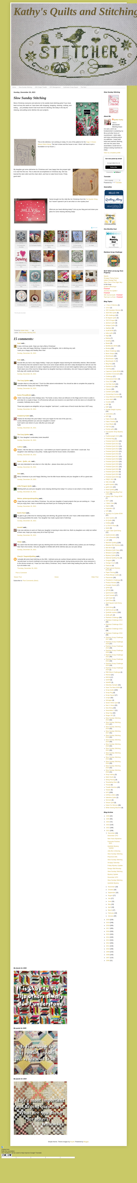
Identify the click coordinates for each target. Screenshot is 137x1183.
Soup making (110, 774)
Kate (19, 360)
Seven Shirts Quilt (112, 703)
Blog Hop (109, 364)
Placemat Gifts (112, 857)
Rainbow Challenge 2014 (114, 624)
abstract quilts (110, 323)
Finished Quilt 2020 (112, 464)
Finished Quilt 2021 (112, 466)
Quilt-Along (109, 607)
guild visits (109, 487)
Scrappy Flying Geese (111, 278)
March (110, 910)
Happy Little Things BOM (114, 496)
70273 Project (110, 320)
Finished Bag (110, 438)
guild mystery (110, 484)
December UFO (113, 835)
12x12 (108, 307)
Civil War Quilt (110, 384)
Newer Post (18, 577)
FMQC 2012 (110, 479)
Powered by (113, 172)
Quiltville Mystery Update (113, 847)
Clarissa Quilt (110, 386)
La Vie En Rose (111, 525)
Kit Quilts (109, 520)
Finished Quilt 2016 (112, 454)
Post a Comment (21, 573)
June (110, 901)
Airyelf (72, 1142)
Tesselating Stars (111, 782)
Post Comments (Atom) (30, 580)
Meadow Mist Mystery (113, 545)
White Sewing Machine (113, 807)
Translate (117, 182)
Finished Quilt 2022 (112, 469)
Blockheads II (110, 358)
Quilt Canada (110, 595)
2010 (108, 949)
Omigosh (109, 560)
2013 (108, 940)
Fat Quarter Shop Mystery (114, 432)
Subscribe (113, 167)
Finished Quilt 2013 (112, 444)
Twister (108, 790)
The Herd (83, 87)
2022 (108, 827)
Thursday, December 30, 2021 (27, 568)
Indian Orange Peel (110, 280)
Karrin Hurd (21, 513)
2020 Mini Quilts (111, 313)
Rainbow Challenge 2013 (114, 620)
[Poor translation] (9, 1155)
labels (108, 528)
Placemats (109, 577)
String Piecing (110, 780)
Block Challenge (111, 351)
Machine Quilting (111, 542)
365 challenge (110, 315)
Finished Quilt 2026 (112, 477)
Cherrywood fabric (112, 379)
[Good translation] (4, 1155)
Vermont (108, 800)
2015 (108, 934)
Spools (106, 276)
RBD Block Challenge (113, 672)
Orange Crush (110, 563)
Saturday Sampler (112, 685)
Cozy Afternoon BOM (113, 397)
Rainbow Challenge (112, 617)
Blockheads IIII (110, 361)
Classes (108, 389)
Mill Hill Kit (109, 548)
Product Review (111, 582)
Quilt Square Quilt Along (114, 603)
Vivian (19, 542)
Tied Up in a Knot (109, 297)
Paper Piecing (110, 572)
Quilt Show (109, 600)
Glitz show (109, 482)
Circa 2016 (109, 381)
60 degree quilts (111, 318)
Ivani (19, 343)
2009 (108, 952)
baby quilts (109, 333)
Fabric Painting (111, 421)
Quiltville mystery (111, 612)
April (109, 907)
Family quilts (110, 429)
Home (14, 87)
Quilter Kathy (118, 120)
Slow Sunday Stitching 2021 (27, 332)
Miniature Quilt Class (112, 550)
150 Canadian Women (113, 310)
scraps (108, 697)
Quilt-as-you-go (111, 610)
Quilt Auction (110, 593)
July (109, 898)
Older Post (94, 577)
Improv (108, 506)
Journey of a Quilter (110, 291)
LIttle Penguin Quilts (24, 486)
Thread (108, 785)
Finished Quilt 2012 (112, 441)
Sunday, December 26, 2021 (26, 353)
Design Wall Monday (114, 868)
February (111, 913)
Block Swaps (110, 353)
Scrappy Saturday (113, 862)
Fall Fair (108, 426)
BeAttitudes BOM (111, 346)
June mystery (110, 518)
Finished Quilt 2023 (112, 472)
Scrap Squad (110, 695)
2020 (108, 919)
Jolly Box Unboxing (114, 851)
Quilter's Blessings (110, 286)
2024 (108, 822)
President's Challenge (113, 580)
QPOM (108, 590)
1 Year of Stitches (111, 305)
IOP (107, 511)
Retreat (108, 675)
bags (107, 335)
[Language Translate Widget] (112, 180)
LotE (107, 540)
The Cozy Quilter (23, 380)
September (112, 892)
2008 (108, 955)
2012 (108, 943)
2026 (108, 816)
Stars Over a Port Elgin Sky (113, 282)
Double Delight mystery (113, 409)
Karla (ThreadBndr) (24, 395)
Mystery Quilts (110, 555)
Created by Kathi (23, 416)
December (111, 833)
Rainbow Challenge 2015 (114, 629)
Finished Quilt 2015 (112, 451)
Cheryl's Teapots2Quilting (26, 556)
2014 (108, 937)
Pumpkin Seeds (111, 585)
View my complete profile (112, 153)
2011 (108, 946)
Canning (108, 369)
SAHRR (108, 682)
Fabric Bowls (110, 419)
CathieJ (20, 447)
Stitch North (110, 777)
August (110, 895)
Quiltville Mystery (113, 883)
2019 (108, 922)
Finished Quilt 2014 (112, 449)
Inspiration (109, 508)
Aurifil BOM (109, 330)
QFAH (108, 588)
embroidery (109, 414)
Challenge (109, 376)
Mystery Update (113, 874)
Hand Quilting (110, 489)
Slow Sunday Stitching (25, 87)
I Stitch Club (110, 503)
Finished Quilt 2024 (112, 474)
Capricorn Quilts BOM (113, 371)
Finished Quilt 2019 (112, 461)
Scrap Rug (109, 692)
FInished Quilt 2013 (112, 446)
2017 (108, 928)
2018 (108, 925)
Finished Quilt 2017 (112, 456)
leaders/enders (111, 535)
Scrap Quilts (110, 690)
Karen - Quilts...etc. (24, 461)
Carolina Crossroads (112, 374)
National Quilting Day (113, 558)
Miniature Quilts (111, 553)
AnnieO (20, 527)
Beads (108, 343)
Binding (108, 348)
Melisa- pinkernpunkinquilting (28, 498)
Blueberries (109, 366)
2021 (108, 830)
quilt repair (109, 598)
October (111, 889)
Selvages (109, 700)
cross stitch (109, 399)
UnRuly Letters (111, 795)
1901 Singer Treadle (41, 87)
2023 (108, 825)
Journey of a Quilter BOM (114, 513)
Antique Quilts (110, 325)
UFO (107, 792)
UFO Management (55, 87)
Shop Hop (109, 713)
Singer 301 (109, 715)
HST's (108, 501)
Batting (108, 338)
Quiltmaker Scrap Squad (70, 87)
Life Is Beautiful (111, 537)
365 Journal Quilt (109, 295)
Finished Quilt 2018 (112, 459)
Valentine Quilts (111, 797)
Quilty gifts (109, 615)
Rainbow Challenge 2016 (114, 633)
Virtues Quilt (110, 802)
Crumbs (108, 402)
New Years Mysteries (114, 838)
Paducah (109, 565)
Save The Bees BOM (113, 687)
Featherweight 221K (112, 436)
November (111, 887)
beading (108, 341)
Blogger (86, 1142)
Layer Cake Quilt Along (113, 530)
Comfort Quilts (110, 392)
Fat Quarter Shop (91, 199)
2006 (108, 960)
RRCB (108, 677)
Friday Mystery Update (115, 865)
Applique (109, 328)
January (111, 916)
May (109, 904)
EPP (107, 416)
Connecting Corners (112, 394)
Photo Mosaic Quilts (112, 575)
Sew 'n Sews (110, 705)
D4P (107, 404)
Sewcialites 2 (110, 710)
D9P (107, 407)
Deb (18, 474)
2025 (108, 819)
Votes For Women (112, 805)
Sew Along (109, 708)
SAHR (108, 680)
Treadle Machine (111, 787)
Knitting (108, 523)
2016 (108, 931)
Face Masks (110, 424)
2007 (108, 957)
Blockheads (109, 356)
